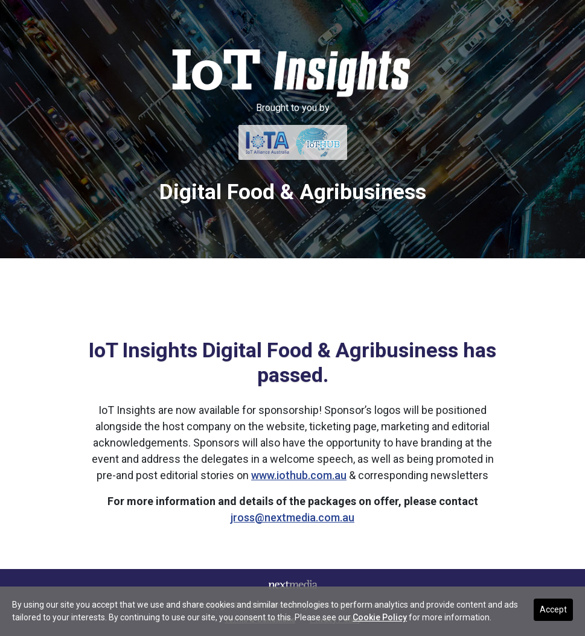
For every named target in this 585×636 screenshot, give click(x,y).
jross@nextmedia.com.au (292, 517)
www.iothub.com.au (299, 475)
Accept (553, 609)
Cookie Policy (380, 617)
